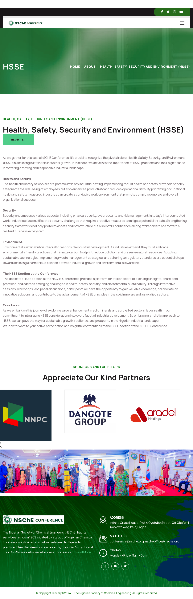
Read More (83, 552)
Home (75, 67)
